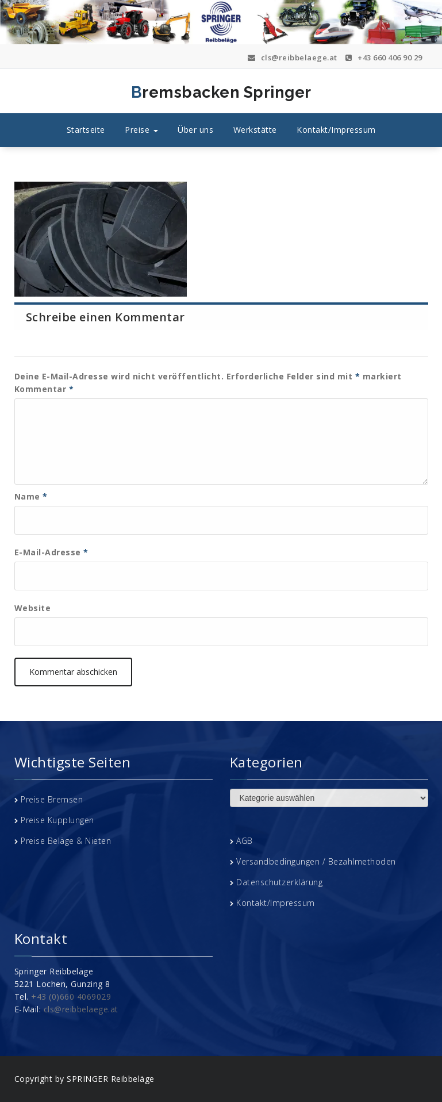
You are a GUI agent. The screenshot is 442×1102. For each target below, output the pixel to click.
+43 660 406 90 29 (383, 57)
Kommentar (44, 388)
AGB (244, 840)
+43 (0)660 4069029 (71, 996)
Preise (141, 129)
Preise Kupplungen (57, 820)
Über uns (195, 129)
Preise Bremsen (52, 799)
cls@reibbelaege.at (292, 57)
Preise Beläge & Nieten (66, 840)
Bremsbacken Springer (172, 92)
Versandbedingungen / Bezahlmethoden (316, 861)
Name (31, 496)
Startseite (86, 129)
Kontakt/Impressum (336, 129)
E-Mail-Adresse (51, 552)
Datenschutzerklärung (279, 882)
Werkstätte (255, 129)
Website (32, 607)
